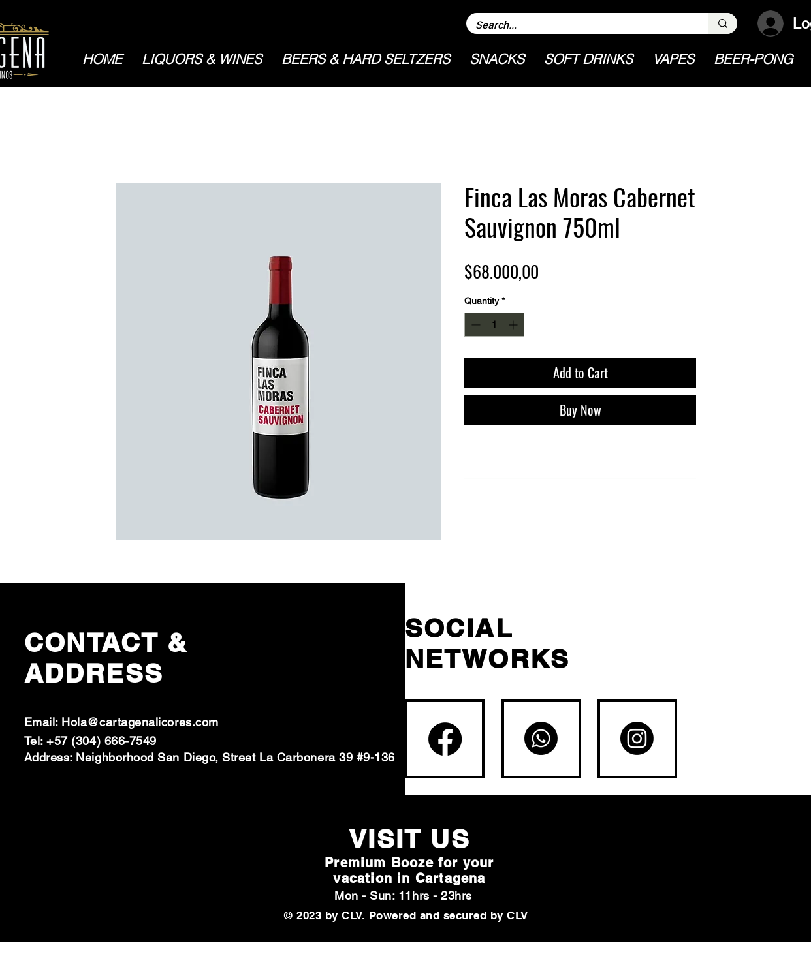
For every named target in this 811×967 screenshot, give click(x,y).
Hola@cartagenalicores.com (140, 722)
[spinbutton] (494, 324)
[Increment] (514, 324)
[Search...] (578, 25)
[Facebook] (445, 739)
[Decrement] (474, 324)
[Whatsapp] (541, 738)
